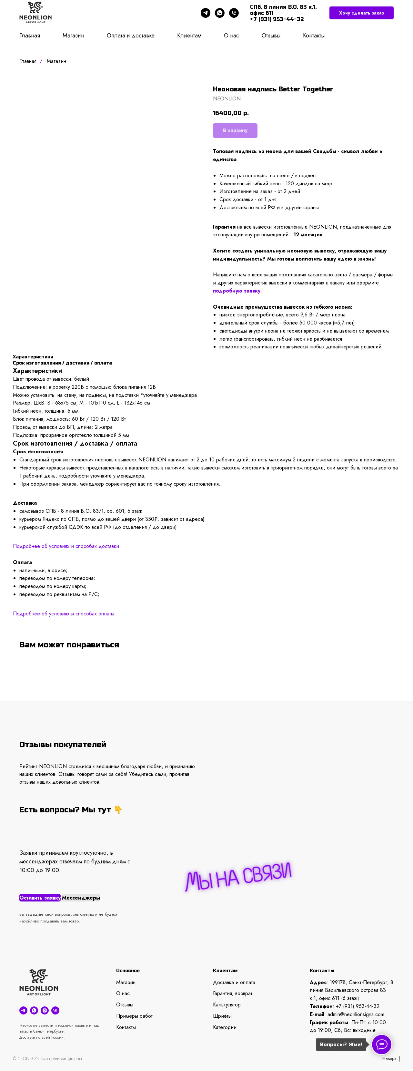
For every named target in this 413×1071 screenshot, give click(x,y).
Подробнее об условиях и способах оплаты (63, 613)
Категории (225, 1027)
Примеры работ (134, 1016)
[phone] (234, 13)
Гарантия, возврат (232, 993)
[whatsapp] (220, 13)
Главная (29, 35)
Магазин (73, 35)
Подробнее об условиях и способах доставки (66, 546)
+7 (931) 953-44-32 (357, 1006)
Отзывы (271, 35)
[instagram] (45, 1010)
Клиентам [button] (189, 35)
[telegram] (205, 13)
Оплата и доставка (131, 35)
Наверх (391, 1059)
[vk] (55, 1010)
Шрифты (222, 1016)
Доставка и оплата (234, 982)
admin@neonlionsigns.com (355, 1014)
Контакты (314, 35)
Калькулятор (227, 1004)
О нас (231, 35)
